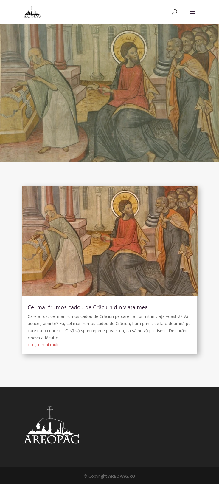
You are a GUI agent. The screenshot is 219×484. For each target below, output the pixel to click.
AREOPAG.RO (121, 476)
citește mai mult (43, 344)
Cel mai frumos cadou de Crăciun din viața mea (88, 307)
